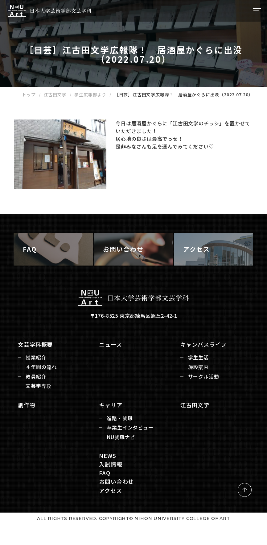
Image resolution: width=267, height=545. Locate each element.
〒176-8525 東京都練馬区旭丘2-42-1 (133, 332)
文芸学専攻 (42, 402)
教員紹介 (39, 393)
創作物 (30, 421)
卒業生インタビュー (131, 444)
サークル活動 (202, 393)
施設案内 (197, 383)
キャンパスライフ (202, 361)
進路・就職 (121, 434)
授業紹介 (39, 374)
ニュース (111, 361)
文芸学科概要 (39, 361)
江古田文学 (193, 421)
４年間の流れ (44, 383)
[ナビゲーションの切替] (256, 11)
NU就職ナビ (122, 454)
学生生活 (197, 374)
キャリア (111, 421)
